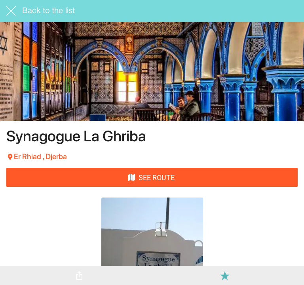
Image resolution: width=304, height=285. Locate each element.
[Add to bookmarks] (224, 275)
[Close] (11, 11)
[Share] (79, 275)
